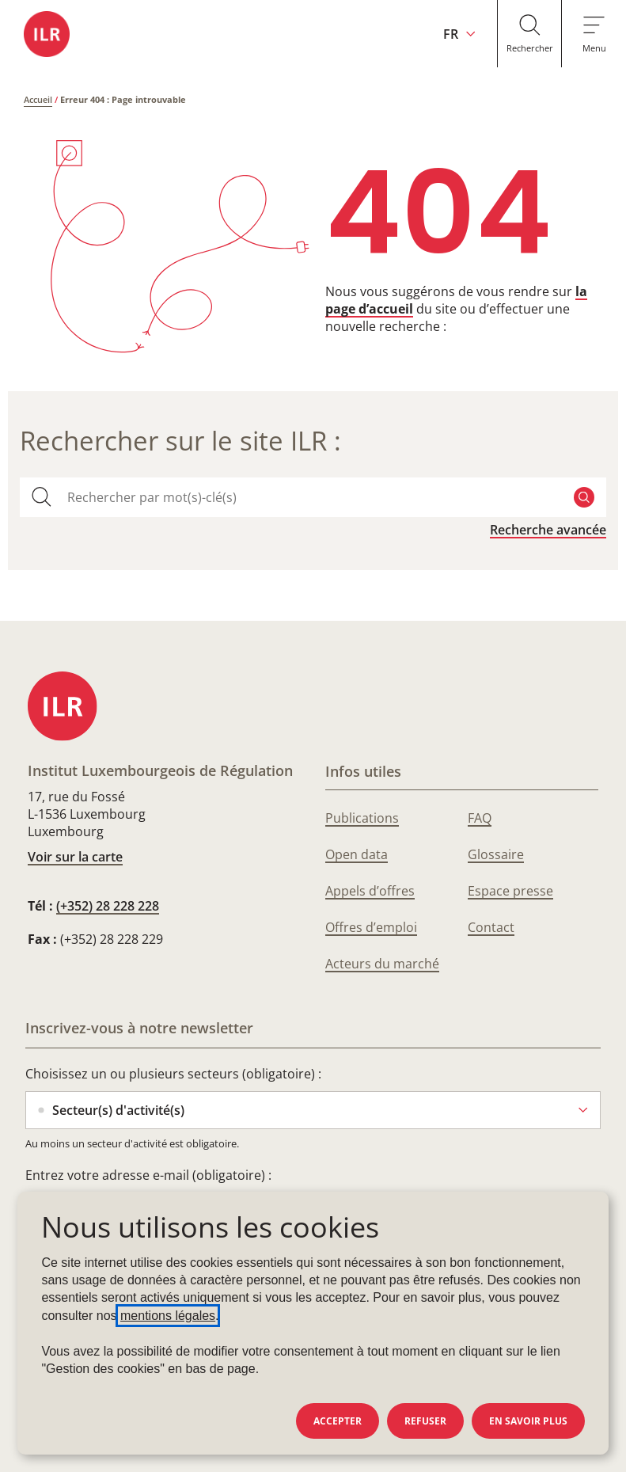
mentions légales (167, 1315)
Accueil (38, 99)
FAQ (479, 818)
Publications (362, 818)
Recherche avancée (548, 529)
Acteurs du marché (382, 963)
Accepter (337, 1421)
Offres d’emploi (371, 927)
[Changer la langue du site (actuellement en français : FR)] (438, 33)
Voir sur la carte (75, 856)
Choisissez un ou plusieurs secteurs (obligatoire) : (173, 1073)
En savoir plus (528, 1421)
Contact (491, 927)
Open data (356, 854)
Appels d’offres (370, 891)
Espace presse (510, 891)
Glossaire (496, 854)
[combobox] (313, 497)
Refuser (425, 1421)
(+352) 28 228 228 (107, 906)
